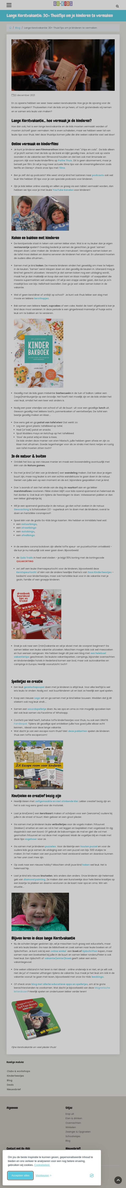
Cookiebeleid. (42, 1165)
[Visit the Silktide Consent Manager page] (92, 1175)
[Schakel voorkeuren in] (43, 1175)
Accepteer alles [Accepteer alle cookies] (20, 1175)
